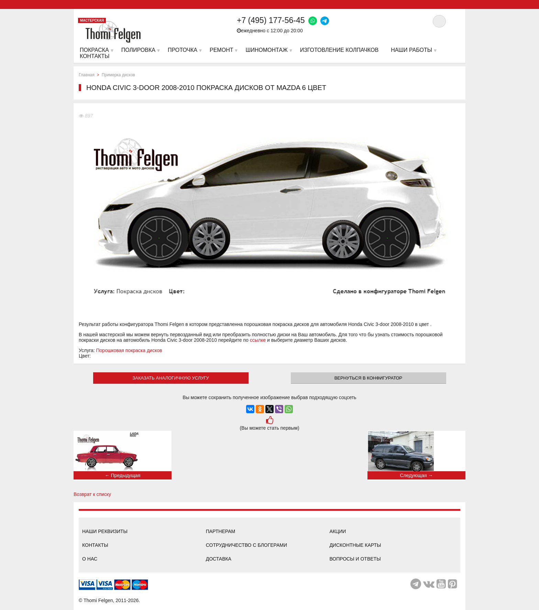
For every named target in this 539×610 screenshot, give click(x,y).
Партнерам (220, 531)
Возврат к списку (92, 494)
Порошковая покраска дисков (129, 350)
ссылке (258, 340)
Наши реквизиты (105, 531)
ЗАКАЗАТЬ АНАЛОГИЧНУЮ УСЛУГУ (170, 378)
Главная (87, 74)
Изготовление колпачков (339, 50)
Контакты (95, 545)
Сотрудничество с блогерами (246, 545)
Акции (337, 531)
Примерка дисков (118, 74)
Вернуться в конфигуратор (368, 378)
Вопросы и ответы (355, 559)
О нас (89, 559)
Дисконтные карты (355, 545)
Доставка (218, 559)
